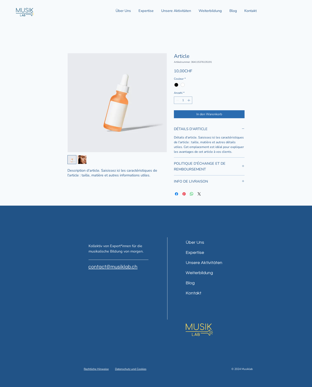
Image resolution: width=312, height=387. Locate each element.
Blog (190, 283)
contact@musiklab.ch (112, 266)
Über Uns (195, 242)
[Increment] (189, 100)
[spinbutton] (183, 100)
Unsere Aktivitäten (204, 262)
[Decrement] (177, 100)
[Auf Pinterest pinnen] (184, 194)
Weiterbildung (199, 273)
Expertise (195, 252)
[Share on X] (199, 194)
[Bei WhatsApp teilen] (191, 194)
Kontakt (193, 293)
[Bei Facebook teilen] (176, 194)
